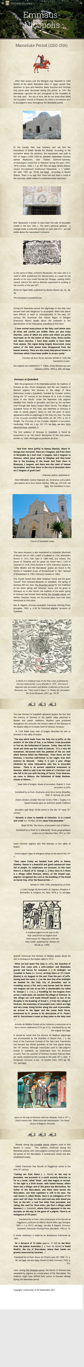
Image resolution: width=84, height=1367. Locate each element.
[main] (42, 20)
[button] (3, 3)
